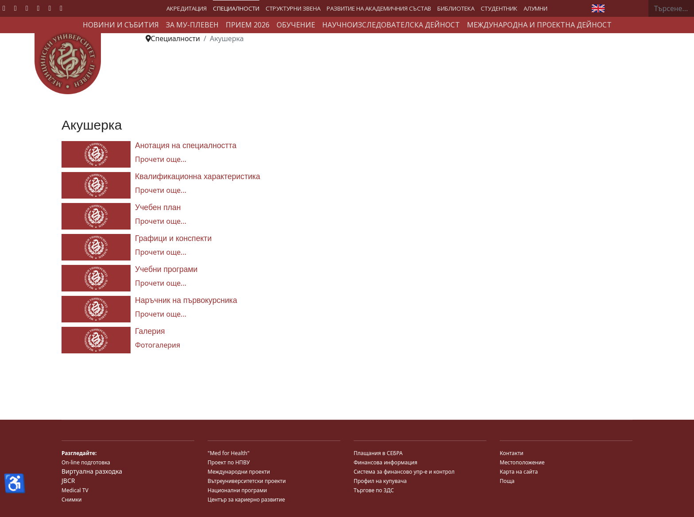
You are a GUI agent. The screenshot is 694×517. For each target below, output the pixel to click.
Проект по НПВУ (229, 462)
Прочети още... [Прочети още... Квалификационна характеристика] (160, 190)
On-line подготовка (86, 462)
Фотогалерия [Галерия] (157, 345)
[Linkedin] (38, 8)
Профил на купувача (380, 481)
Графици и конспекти (173, 238)
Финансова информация (385, 462)
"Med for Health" (229, 453)
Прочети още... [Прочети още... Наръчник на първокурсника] (160, 314)
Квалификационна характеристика (197, 176)
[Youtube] (27, 8)
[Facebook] (4, 8)
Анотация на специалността (185, 145)
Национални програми (237, 490)
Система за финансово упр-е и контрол (404, 471)
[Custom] (61, 8)
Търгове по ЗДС (374, 490)
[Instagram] (49, 8)
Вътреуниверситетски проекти (247, 481)
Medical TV (75, 490)
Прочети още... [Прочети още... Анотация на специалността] (160, 159)
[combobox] (671, 8)
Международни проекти (239, 471)
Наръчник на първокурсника (186, 300)
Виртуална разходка (92, 471)
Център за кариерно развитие (246, 499)
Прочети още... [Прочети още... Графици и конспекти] (160, 252)
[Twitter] (15, 8)
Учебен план (158, 207)
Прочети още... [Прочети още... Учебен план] (160, 221)
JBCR (68, 480)
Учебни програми (166, 269)
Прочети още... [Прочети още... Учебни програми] (160, 283)
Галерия (150, 331)
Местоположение (522, 462)
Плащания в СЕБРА (378, 453)
